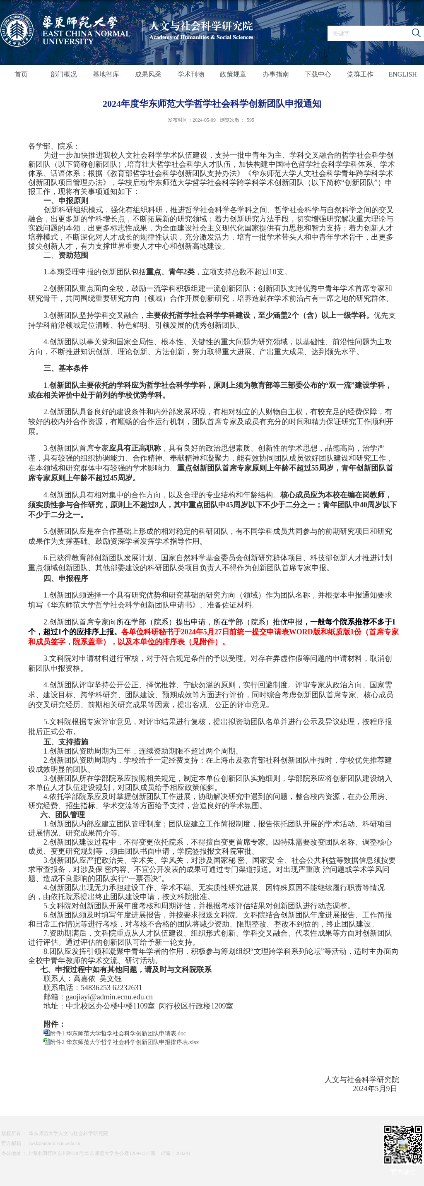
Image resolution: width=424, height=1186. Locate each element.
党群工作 (360, 74)
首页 (21, 74)
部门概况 (64, 74)
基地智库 (106, 74)
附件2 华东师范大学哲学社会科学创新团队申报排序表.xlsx (124, 1042)
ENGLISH (402, 74)
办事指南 (276, 74)
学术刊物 (191, 74)
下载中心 (318, 74)
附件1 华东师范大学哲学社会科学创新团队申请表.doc (118, 1033)
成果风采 (148, 74)
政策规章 (233, 74)
